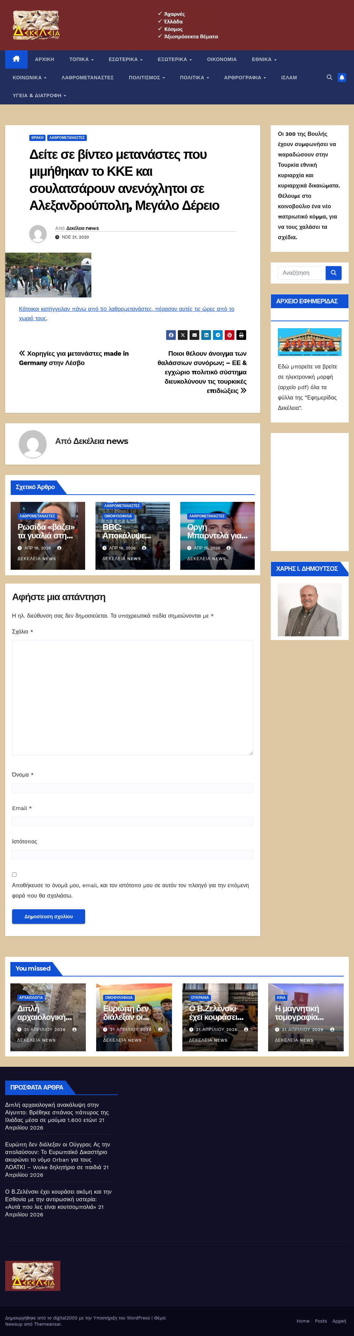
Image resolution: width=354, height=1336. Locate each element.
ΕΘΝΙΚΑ (262, 59)
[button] (329, 77)
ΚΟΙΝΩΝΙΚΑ (28, 77)
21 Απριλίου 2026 (46, 1029)
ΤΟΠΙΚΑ (79, 59)
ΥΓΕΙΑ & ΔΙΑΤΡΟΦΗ (38, 95)
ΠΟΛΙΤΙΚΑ (193, 77)
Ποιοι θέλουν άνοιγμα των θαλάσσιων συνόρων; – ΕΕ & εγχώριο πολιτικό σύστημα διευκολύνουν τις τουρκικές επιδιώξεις (202, 372)
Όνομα (23, 774)
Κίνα (281, 998)
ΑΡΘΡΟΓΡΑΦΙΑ (243, 77)
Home (303, 1321)
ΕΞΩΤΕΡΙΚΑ (173, 59)
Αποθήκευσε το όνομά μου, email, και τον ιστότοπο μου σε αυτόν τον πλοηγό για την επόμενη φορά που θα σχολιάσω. (130, 890)
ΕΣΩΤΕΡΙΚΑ (124, 59)
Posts (321, 1321)
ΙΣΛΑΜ (289, 77)
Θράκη (37, 138)
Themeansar (47, 1324)
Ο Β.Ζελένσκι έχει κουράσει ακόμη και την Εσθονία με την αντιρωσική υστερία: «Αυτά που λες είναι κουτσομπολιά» (58, 1199)
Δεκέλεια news (82, 228)
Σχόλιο (22, 631)
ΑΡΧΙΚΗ (44, 59)
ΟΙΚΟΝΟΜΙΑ (222, 59)
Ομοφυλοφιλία (118, 516)
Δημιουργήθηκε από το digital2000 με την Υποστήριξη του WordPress (78, 1317)
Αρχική (339, 1321)
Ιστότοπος (24, 841)
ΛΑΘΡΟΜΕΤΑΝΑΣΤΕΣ (88, 77)
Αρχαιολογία (31, 998)
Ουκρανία (200, 998)
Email (22, 808)
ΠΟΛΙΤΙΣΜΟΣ (145, 77)
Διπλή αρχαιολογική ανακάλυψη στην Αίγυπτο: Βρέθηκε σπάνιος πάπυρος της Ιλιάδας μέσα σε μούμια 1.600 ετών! (57, 1112)
